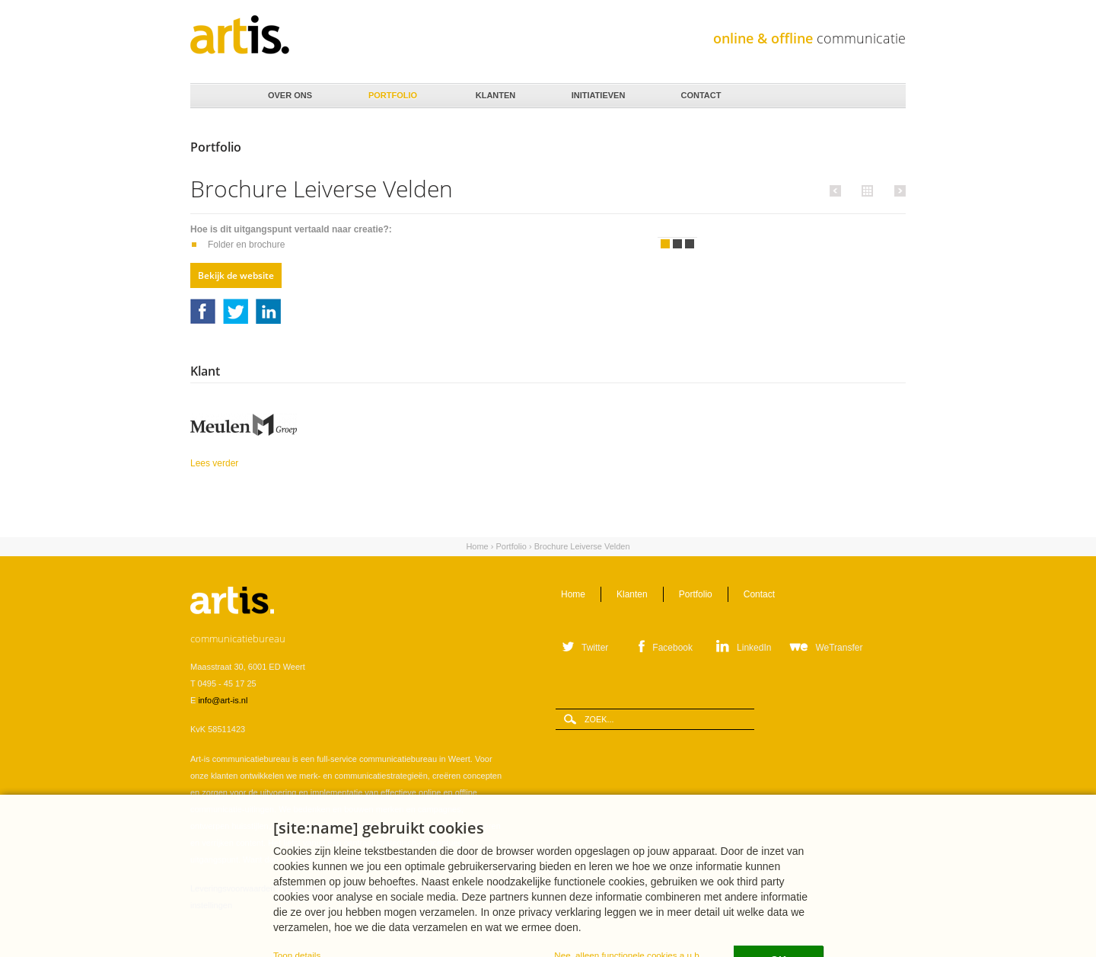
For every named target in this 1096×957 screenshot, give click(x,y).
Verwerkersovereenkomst (329, 888)
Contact (699, 91)
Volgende (898, 190)
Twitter (235, 311)
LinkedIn (268, 311)
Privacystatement (415, 888)
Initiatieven (597, 91)
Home (214, 96)
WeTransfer (838, 647)
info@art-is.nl (222, 700)
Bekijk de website (236, 275)
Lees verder (253, 462)
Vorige (838, 190)
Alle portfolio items (865, 190)
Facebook (202, 311)
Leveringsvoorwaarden (232, 888)
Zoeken (889, 96)
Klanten (494, 91)
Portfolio (391, 91)
